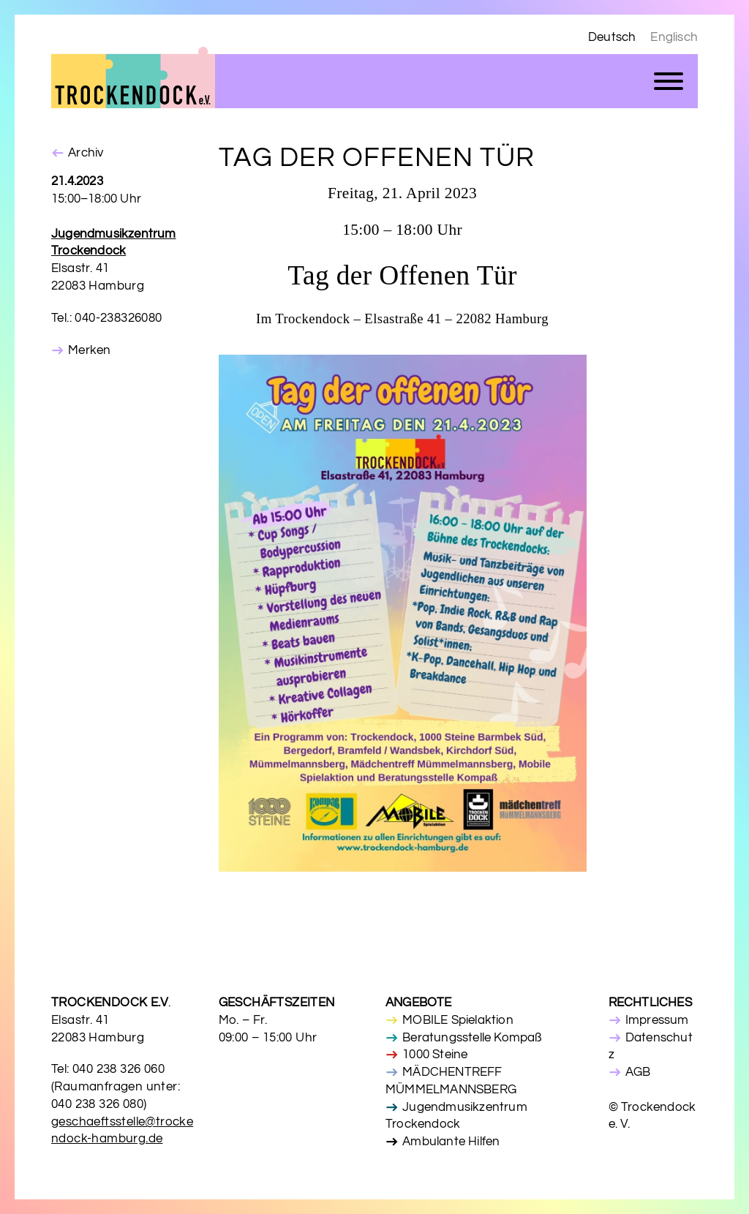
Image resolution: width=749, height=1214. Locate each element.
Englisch (674, 37)
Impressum (657, 1020)
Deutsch (612, 37)
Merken (89, 350)
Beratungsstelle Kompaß (471, 1037)
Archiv (85, 152)
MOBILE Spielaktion (457, 1020)
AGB (638, 1072)
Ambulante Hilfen (451, 1141)
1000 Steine (434, 1054)
